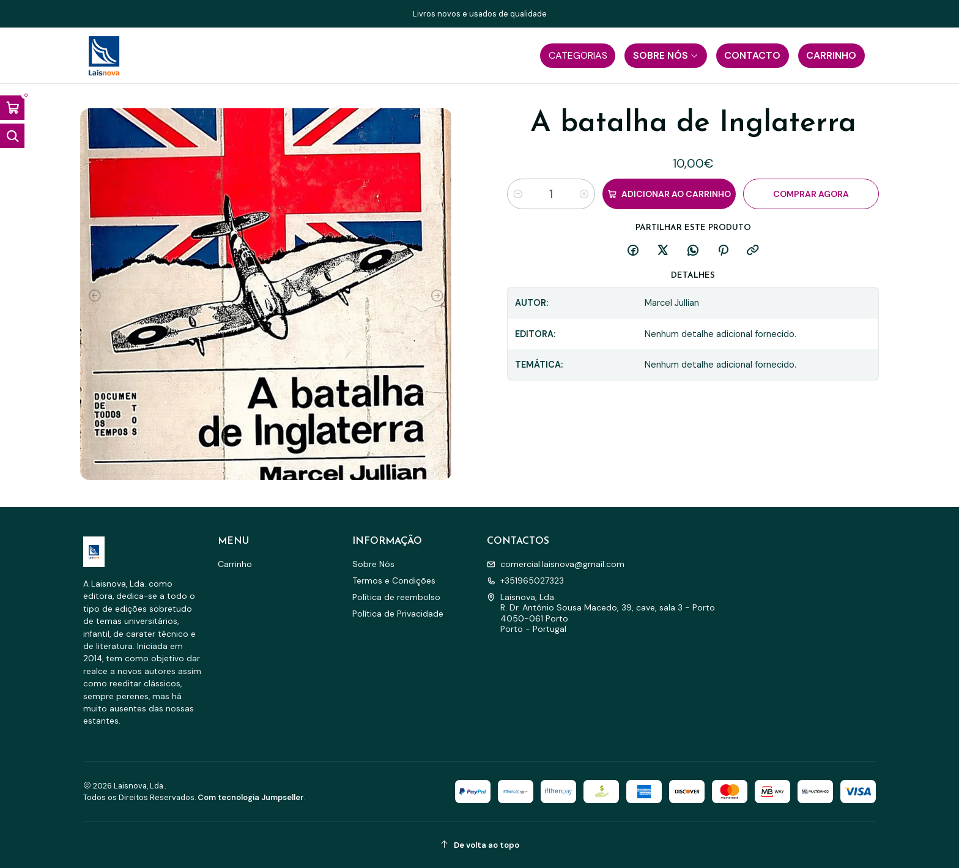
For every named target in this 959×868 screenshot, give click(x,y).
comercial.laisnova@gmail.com (555, 563)
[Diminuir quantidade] (518, 194)
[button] (577, 55)
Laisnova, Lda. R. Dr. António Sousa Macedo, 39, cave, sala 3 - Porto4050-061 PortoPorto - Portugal (601, 613)
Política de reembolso (396, 597)
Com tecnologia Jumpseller (251, 797)
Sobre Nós (373, 563)
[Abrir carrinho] (12, 107)
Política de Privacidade (397, 613)
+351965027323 (525, 580)
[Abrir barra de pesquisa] (12, 136)
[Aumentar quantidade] (584, 194)
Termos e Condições (393, 580)
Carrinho (235, 563)
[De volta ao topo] (479, 845)
